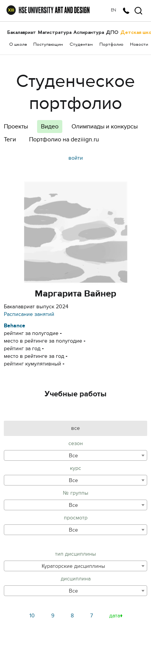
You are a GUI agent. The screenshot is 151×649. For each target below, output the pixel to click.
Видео (49, 126)
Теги (10, 139)
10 (32, 616)
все (75, 428)
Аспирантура (88, 32)
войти (75, 158)
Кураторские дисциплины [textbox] (73, 566)
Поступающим (48, 44)
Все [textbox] (73, 455)
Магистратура (54, 32)
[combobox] (75, 455)
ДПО (112, 32)
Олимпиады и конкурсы (104, 126)
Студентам (81, 44)
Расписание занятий (29, 314)
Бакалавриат (21, 32)
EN (113, 10)
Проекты (16, 126)
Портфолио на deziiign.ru (64, 139)
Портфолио (111, 44)
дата (114, 616)
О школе (18, 44)
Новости (139, 44)
